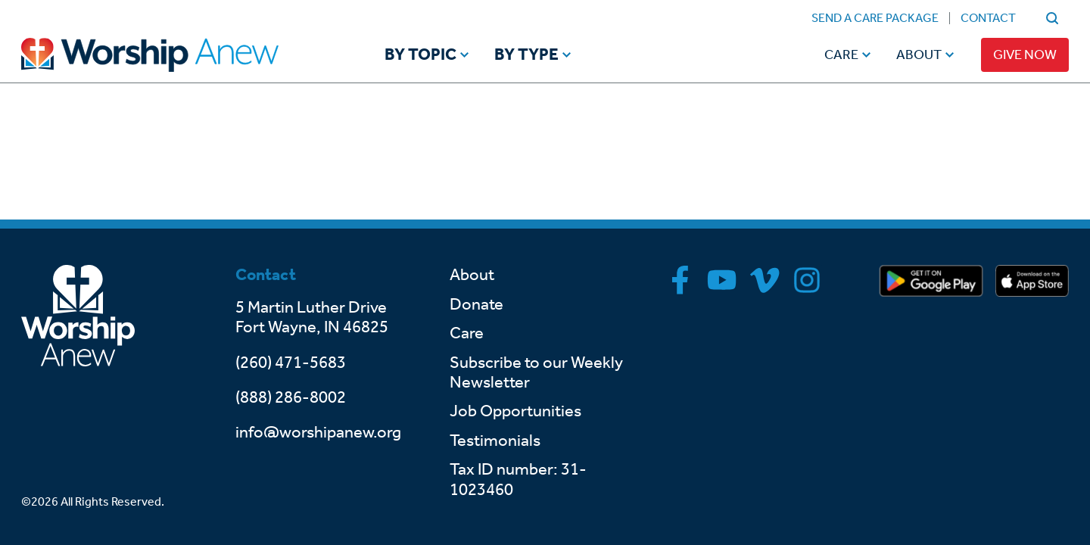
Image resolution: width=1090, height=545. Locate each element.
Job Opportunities (515, 411)
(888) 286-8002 (290, 397)
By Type (526, 55)
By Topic (420, 55)
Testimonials (495, 440)
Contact (988, 18)
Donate (476, 304)
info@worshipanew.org (318, 432)
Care (841, 54)
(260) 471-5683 (290, 362)
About (919, 54)
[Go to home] (178, 55)
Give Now (1025, 54)
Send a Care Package (875, 18)
